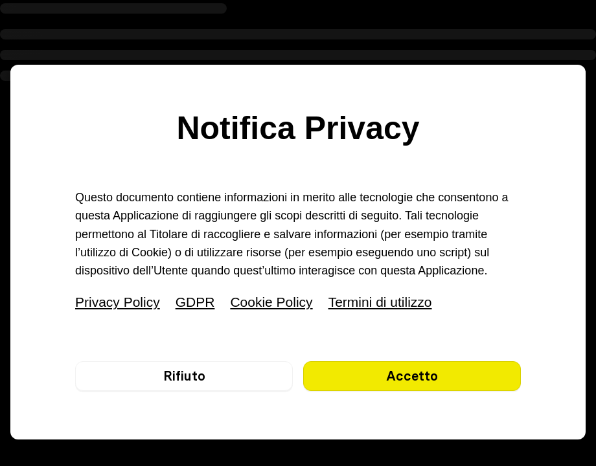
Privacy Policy (117, 301)
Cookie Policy (271, 301)
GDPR (195, 301)
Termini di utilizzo (380, 301)
